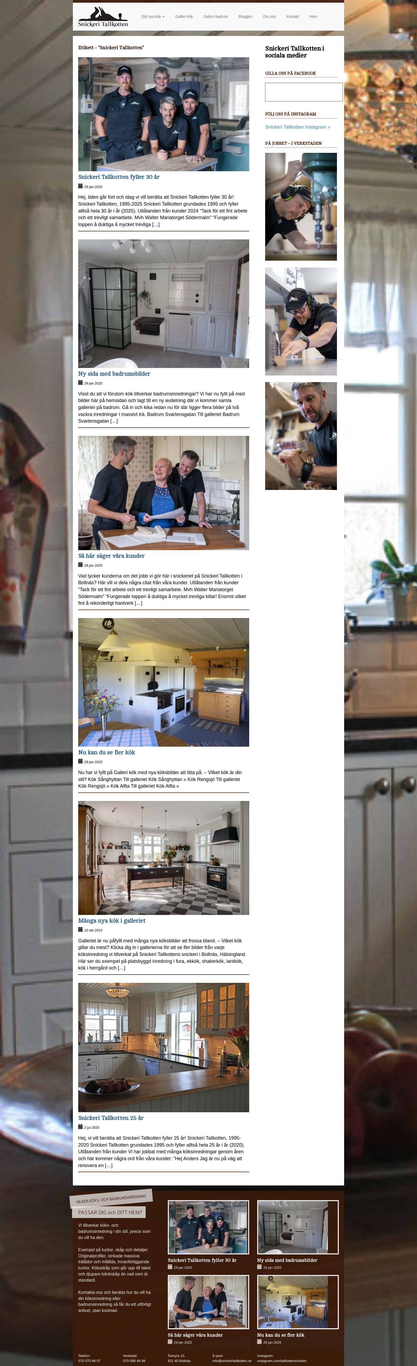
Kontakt (292, 16)
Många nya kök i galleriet (111, 921)
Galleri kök (184, 16)
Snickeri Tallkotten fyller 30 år (119, 177)
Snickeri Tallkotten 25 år (111, 1118)
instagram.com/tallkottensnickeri (281, 1361)
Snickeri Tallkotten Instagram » (297, 127)
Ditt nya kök (153, 16)
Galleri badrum (215, 16)
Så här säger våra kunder (111, 556)
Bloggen (245, 16)
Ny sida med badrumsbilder (114, 374)
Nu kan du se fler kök (106, 752)
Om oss (269, 16)
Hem (314, 16)
